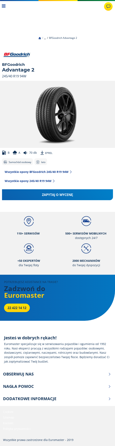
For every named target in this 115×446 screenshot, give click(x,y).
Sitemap (8, 417)
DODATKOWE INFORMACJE (57, 399)
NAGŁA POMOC (57, 386)
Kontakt (8, 423)
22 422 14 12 (17, 308)
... (45, 38)
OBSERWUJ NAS (57, 374)
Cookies (8, 412)
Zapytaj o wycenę (57, 194)
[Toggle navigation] (4, 6)
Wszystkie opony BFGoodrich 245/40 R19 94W (38, 172)
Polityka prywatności (17, 429)
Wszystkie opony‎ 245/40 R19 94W (30, 181)
